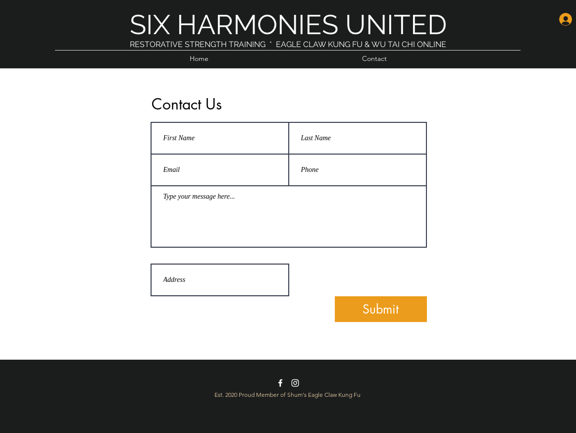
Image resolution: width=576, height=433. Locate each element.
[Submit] (381, 309)
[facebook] (280, 383)
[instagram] (295, 383)
